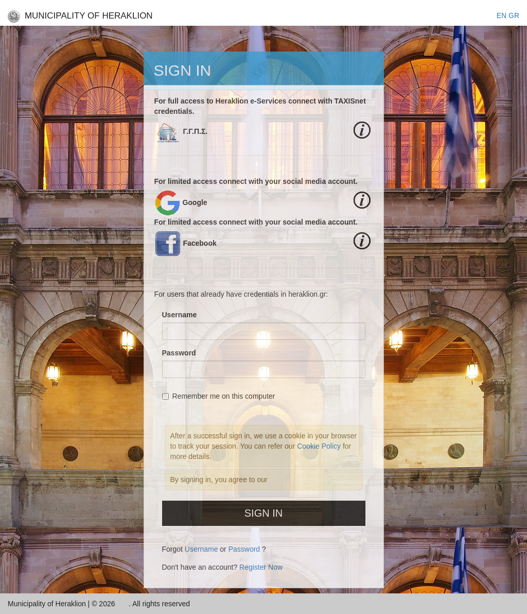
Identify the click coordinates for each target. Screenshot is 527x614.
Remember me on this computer (218, 396)
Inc (123, 604)
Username (179, 315)
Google (194, 202)
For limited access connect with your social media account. (256, 181)
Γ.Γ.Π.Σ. (195, 131)
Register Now (261, 567)
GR (513, 15)
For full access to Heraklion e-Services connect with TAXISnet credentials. (260, 106)
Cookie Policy (320, 446)
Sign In (263, 513)
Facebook (199, 243)
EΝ (501, 15)
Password (179, 353)
